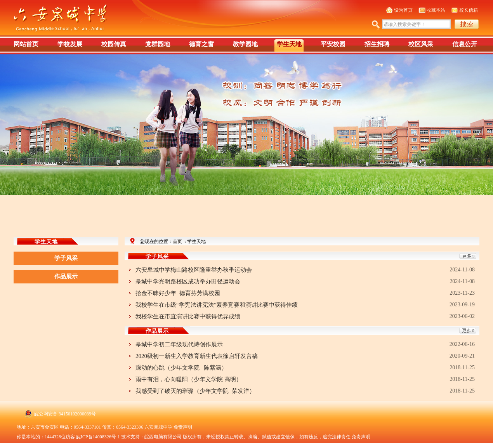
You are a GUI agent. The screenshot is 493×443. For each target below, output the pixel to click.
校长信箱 (468, 10)
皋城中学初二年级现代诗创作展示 (179, 344)
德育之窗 (201, 44)
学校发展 (69, 44)
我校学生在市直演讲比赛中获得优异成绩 (187, 316)
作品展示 (66, 276)
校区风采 (420, 44)
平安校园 (333, 44)
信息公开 (464, 44)
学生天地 (289, 44)
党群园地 (157, 44)
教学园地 (245, 44)
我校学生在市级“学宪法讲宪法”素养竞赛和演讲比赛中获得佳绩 (216, 305)
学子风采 (66, 258)
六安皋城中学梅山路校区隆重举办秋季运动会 (194, 270)
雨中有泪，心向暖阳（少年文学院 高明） (188, 379)
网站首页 (26, 44)
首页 (177, 241)
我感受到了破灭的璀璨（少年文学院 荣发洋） (195, 391)
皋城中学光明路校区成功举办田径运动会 (187, 281)
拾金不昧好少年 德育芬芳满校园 (177, 293)
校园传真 (113, 44)
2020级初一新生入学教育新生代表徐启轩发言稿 (196, 356)
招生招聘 (377, 44)
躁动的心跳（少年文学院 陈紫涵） (181, 368)
